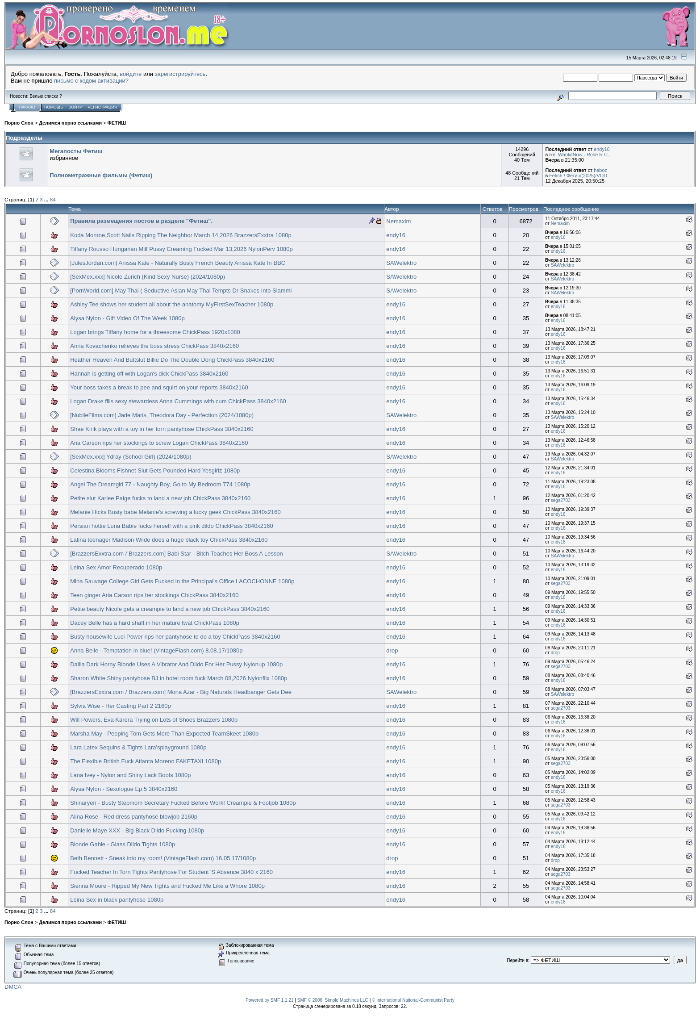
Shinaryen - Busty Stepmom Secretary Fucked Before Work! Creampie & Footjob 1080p (183, 802)
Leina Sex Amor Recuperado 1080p (116, 567)
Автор (391, 209)
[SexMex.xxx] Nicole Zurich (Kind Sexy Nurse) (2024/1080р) (147, 276)
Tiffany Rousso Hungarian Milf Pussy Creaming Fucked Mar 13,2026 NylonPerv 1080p (181, 249)
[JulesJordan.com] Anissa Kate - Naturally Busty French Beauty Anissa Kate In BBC (177, 262)
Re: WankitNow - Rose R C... (580, 154)
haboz (600, 170)
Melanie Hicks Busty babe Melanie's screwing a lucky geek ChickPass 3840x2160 (175, 512)
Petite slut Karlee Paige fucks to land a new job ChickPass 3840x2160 (160, 498)
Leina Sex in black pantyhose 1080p (116, 899)
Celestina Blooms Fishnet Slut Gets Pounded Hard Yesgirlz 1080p (155, 470)
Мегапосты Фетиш (76, 151)
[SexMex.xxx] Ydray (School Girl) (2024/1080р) (130, 456)
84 (53, 199)
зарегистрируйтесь (180, 74)
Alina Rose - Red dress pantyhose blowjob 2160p (133, 816)
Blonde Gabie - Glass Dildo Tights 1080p (122, 844)
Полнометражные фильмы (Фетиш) (101, 175)
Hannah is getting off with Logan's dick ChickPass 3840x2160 (149, 373)
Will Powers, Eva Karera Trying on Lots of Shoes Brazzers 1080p (154, 719)
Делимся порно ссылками (70, 122)
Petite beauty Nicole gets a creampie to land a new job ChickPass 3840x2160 (170, 609)
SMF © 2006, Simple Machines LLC (332, 1000)
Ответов (493, 209)
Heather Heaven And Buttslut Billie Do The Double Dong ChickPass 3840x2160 (172, 359)
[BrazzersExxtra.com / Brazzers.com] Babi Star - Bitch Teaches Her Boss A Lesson (176, 553)
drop (392, 650)
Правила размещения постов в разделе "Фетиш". (141, 220)
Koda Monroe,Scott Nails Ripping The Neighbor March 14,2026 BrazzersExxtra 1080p (180, 235)
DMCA (12, 986)
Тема (74, 209)
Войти (75, 107)
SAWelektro (401, 262)
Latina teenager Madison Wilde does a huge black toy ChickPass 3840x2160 (168, 539)
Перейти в (517, 960)
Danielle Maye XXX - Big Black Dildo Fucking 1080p (137, 830)
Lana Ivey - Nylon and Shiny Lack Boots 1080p (130, 775)
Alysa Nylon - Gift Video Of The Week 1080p (127, 318)
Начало (27, 107)
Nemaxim (398, 221)
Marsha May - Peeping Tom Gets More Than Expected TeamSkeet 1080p (164, 733)
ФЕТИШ (116, 122)
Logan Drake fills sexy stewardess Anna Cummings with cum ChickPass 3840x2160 (178, 401)
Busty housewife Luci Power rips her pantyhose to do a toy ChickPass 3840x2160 (175, 636)
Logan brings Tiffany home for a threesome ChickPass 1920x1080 (155, 332)
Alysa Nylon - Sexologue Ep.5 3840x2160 (123, 789)
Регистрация (102, 107)
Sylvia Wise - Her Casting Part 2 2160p (120, 705)
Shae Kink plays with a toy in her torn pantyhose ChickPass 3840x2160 (161, 429)
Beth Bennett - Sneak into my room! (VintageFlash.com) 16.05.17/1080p (163, 858)
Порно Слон (18, 122)
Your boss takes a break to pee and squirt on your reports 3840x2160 (159, 387)
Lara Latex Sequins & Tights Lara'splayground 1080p (138, 747)
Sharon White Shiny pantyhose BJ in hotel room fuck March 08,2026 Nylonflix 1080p (178, 678)
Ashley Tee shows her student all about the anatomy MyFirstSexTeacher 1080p (171, 304)
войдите (131, 74)
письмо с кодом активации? (91, 80)
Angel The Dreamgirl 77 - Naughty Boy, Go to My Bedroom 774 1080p (160, 484)
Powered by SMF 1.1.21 (269, 1000)
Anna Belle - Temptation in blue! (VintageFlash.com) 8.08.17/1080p (156, 650)
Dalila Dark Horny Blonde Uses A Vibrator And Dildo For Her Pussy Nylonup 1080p (176, 664)
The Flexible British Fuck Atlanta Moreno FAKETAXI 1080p (145, 761)
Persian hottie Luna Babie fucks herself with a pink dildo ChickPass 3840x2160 (171, 526)
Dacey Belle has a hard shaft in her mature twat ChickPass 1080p (154, 622)
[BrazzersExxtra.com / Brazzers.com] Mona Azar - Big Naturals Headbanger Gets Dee (181, 692)
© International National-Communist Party (413, 1000)
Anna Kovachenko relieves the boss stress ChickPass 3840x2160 (154, 346)
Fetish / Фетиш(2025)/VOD (578, 175)
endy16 (602, 149)
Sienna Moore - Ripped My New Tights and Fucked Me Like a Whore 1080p (167, 885)
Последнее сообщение (571, 209)
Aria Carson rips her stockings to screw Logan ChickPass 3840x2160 (159, 442)
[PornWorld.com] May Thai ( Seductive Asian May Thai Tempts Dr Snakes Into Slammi (181, 290)
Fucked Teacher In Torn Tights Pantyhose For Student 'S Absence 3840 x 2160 (171, 872)
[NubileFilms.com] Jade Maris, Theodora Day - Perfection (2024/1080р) (162, 415)
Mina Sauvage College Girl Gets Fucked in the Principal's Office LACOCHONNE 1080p (182, 581)
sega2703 (561, 500)
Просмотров (523, 209)
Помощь (53, 107)
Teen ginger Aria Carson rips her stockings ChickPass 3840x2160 (154, 595)
